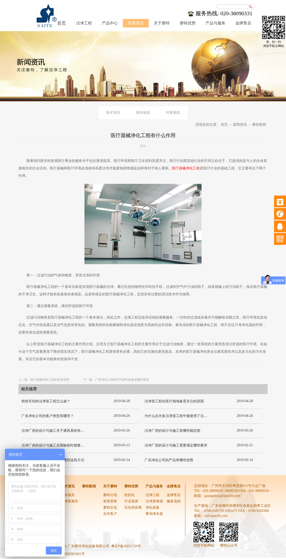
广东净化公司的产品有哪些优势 (168, 460)
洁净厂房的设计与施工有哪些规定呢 (172, 431)
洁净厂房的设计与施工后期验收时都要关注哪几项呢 (61, 445)
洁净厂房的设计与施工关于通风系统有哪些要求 (58, 431)
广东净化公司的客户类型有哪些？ (47, 416)
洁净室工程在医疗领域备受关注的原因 (174, 401)
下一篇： (116, 379)
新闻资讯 (240, 124)
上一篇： (43, 379)
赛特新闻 (259, 124)
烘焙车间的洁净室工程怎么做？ (45, 401)
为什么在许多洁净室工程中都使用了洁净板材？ (181, 416)
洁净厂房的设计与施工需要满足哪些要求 (175, 445)
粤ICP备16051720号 (126, 546)
